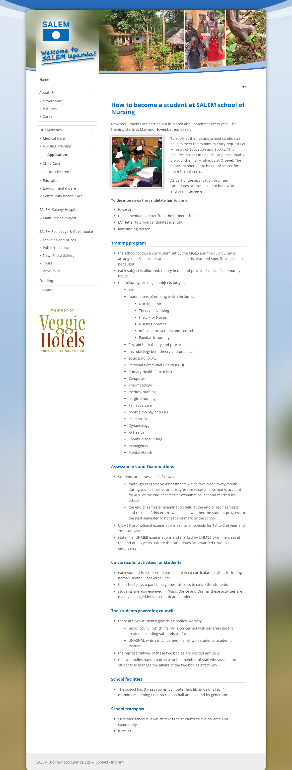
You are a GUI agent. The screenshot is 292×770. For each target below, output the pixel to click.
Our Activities (66, 130)
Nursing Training (68, 146)
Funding (46, 280)
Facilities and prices (59, 240)
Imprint (117, 762)
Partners (50, 108)
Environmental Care (59, 188)
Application (57, 154)
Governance (53, 101)
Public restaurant (57, 247)
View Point (51, 270)
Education (51, 180)
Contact (45, 289)
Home (44, 79)
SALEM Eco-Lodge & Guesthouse (66, 232)
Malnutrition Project (59, 218)
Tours (47, 263)
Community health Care (62, 196)
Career (48, 116)
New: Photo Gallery (58, 255)
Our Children (58, 171)
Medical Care (54, 138)
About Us (66, 92)
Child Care (51, 163)
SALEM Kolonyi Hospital (58, 209)
